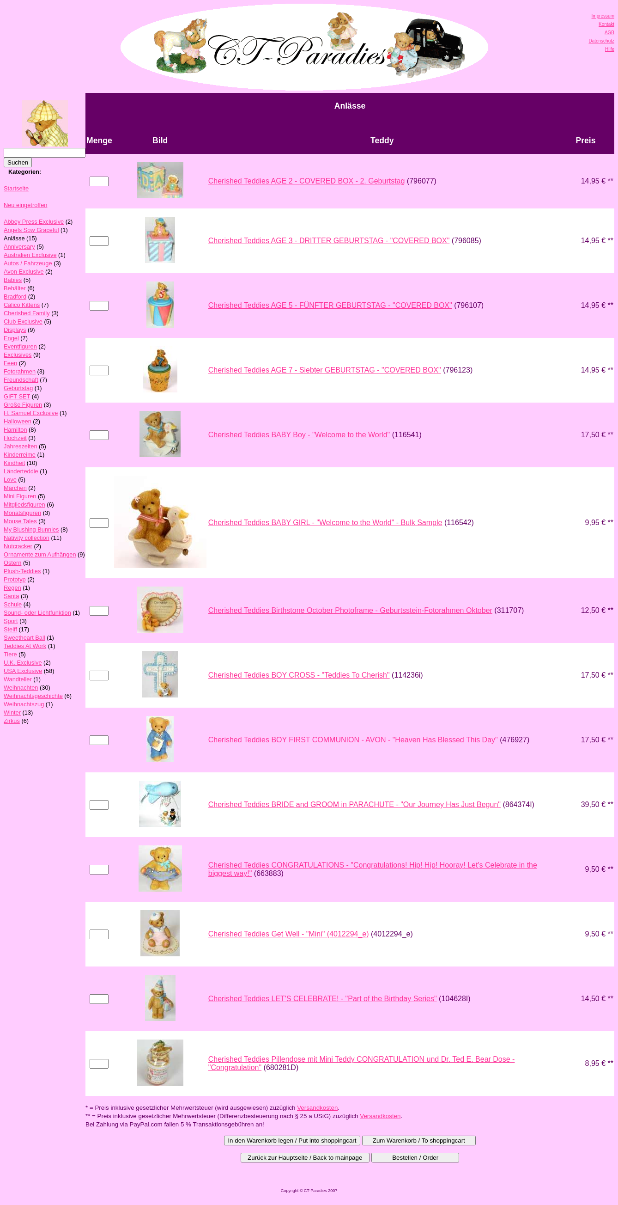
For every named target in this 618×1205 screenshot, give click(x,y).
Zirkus (12, 720)
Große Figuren (23, 404)
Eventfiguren (20, 346)
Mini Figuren (20, 496)
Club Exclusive (23, 321)
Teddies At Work (25, 645)
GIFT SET (17, 396)
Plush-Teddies (22, 571)
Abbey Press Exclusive (34, 221)
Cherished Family (27, 313)
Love (10, 479)
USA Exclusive (23, 670)
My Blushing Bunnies (31, 529)
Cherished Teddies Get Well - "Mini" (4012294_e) (288, 934)
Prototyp (15, 579)
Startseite (16, 188)
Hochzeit (15, 437)
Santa (11, 596)
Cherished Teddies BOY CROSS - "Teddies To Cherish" (299, 675)
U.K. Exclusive (23, 662)
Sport (11, 621)
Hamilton (15, 429)
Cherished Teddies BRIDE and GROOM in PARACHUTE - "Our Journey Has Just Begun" (354, 804)
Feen (10, 363)
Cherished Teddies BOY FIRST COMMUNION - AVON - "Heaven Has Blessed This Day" (353, 740)
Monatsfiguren (22, 512)
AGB (609, 32)
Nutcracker (18, 546)
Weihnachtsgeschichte (33, 695)
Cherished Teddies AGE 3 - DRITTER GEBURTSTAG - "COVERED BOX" (329, 241)
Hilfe (609, 49)
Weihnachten (21, 687)
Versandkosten (317, 1107)
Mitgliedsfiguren (24, 504)
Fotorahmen (20, 371)
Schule (13, 604)
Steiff (10, 629)
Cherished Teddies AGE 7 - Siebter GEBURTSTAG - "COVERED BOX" (324, 370)
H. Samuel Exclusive (31, 413)
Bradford (15, 296)
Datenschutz (601, 40)
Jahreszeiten (20, 446)
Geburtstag (18, 388)
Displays (15, 329)
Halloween (17, 421)
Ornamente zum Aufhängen (40, 554)
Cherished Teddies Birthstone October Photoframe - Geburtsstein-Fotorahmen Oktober (350, 610)
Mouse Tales (20, 521)
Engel (11, 338)
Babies (13, 279)
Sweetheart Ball (24, 637)
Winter (12, 712)
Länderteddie (21, 471)
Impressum (603, 15)
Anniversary (19, 246)
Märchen (15, 487)
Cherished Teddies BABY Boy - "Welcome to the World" (299, 435)
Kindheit (14, 462)
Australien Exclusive (30, 254)
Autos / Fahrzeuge (28, 263)
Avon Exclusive (24, 271)
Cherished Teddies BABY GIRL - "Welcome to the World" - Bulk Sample (325, 522)
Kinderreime (20, 454)
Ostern (12, 562)
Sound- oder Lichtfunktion (37, 612)
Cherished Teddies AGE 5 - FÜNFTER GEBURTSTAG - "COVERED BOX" (330, 305)
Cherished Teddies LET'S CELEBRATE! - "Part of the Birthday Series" (322, 999)
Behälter (15, 288)
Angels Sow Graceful (31, 229)
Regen (12, 587)
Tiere (10, 654)
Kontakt (606, 24)
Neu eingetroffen (25, 205)
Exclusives (17, 354)
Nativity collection (26, 537)
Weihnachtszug (24, 704)
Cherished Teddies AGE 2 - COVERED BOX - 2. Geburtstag (306, 181)
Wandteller (18, 679)
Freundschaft (21, 379)
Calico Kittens (22, 304)
